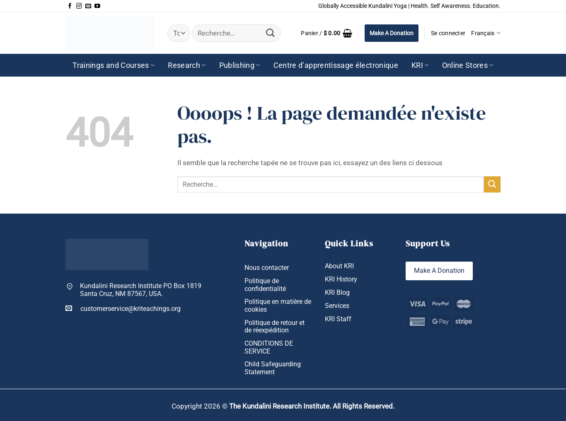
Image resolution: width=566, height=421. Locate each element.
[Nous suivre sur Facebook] (70, 6)
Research (187, 65)
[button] (326, 33)
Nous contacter (266, 268)
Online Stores (467, 65)
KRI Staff (338, 319)
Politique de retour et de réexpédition (274, 326)
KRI (420, 65)
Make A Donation (392, 33)
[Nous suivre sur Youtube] (97, 6)
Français (486, 33)
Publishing (239, 65)
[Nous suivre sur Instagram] (79, 6)
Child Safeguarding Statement (272, 368)
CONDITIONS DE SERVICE (268, 347)
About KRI (339, 266)
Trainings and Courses (114, 65)
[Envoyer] (270, 33)
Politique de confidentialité (265, 285)
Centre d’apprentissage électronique (335, 65)
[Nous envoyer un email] (88, 6)
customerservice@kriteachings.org (123, 308)
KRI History (341, 279)
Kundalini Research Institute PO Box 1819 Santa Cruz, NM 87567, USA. (140, 290)
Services (337, 306)
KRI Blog (337, 292)
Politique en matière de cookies (277, 305)
